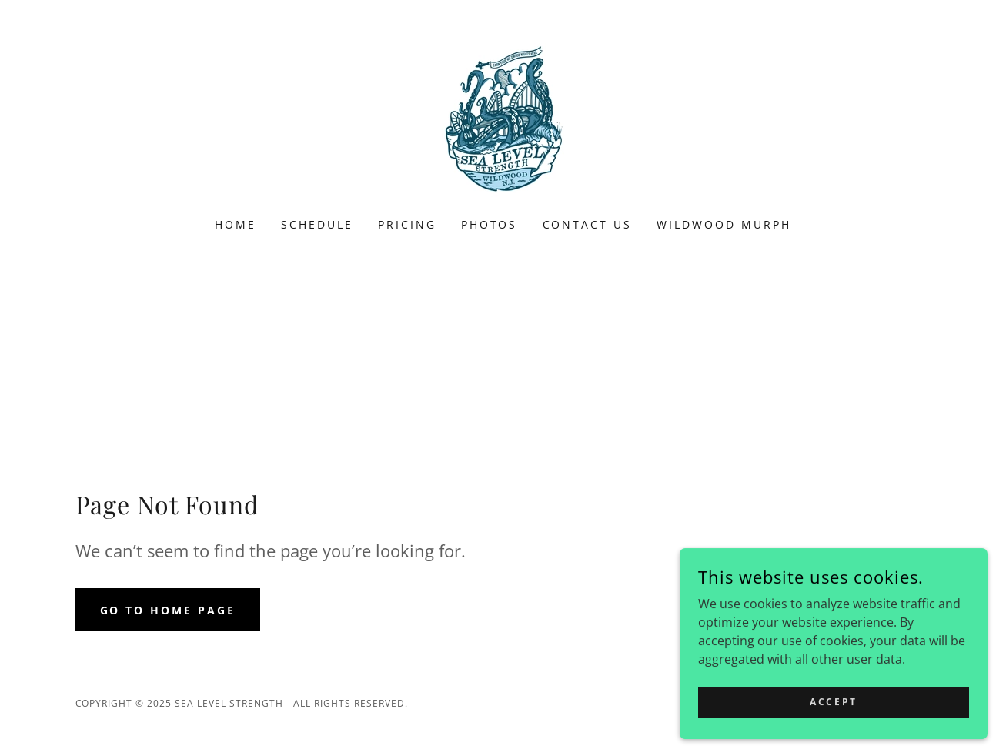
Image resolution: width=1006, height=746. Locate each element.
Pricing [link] (407, 224)
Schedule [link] (317, 224)
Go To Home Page (168, 610)
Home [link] (235, 224)
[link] (503, 118)
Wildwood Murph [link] (724, 224)
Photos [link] (489, 224)
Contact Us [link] (588, 224)
